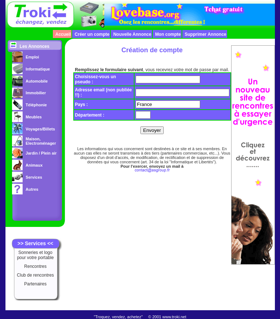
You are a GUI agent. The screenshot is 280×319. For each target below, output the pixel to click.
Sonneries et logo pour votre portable (35, 255)
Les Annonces (35, 46)
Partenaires (35, 283)
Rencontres (35, 266)
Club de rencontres (35, 275)
